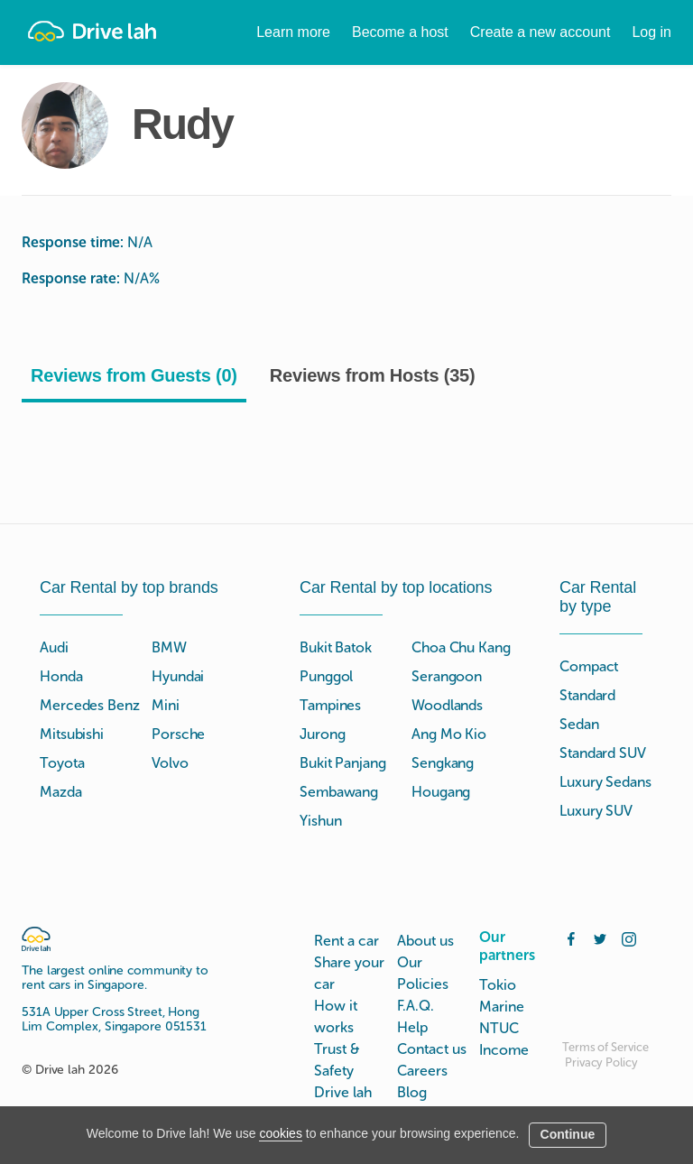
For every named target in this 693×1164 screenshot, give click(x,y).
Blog (412, 1092)
